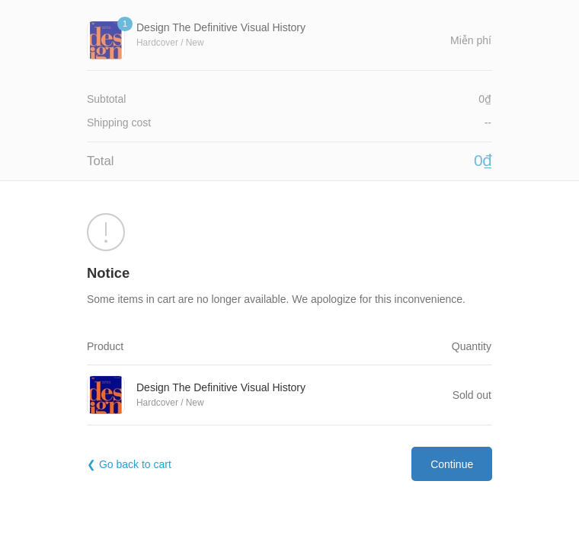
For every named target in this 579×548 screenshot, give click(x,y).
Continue (451, 464)
